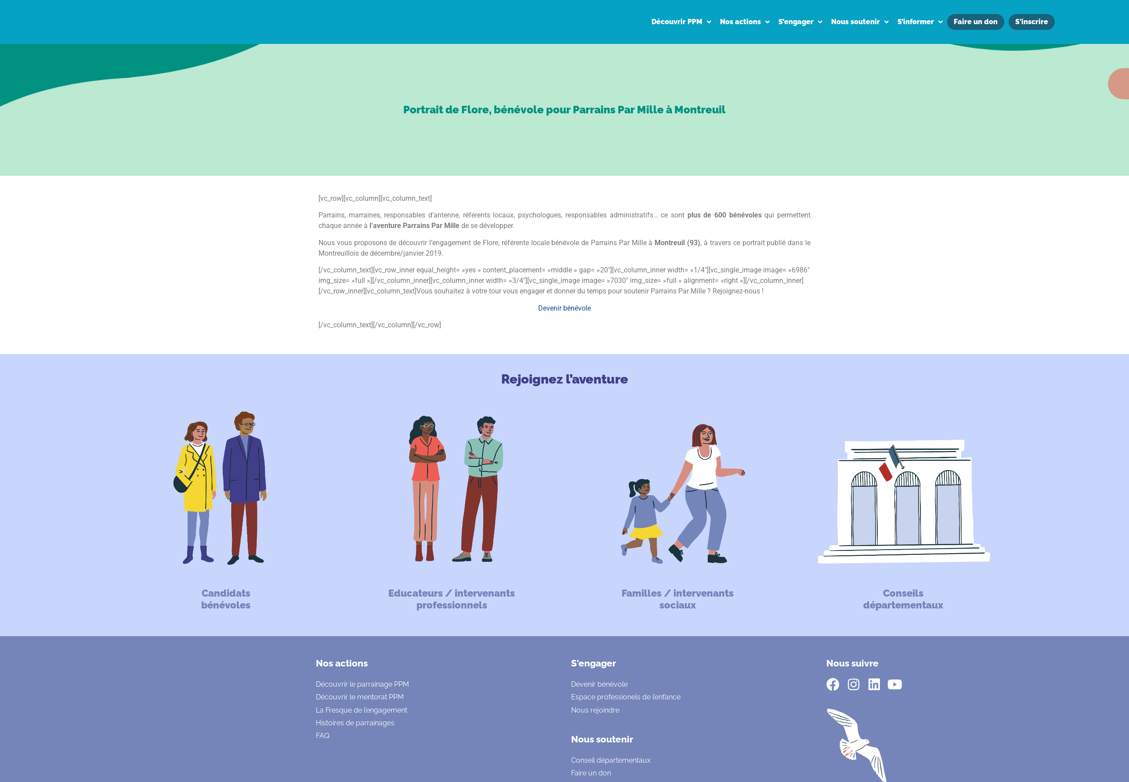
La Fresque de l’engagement (361, 710)
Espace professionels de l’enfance (625, 697)
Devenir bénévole (564, 308)
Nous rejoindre (595, 710)
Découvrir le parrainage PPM (362, 684)
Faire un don (591, 773)
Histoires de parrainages (355, 723)
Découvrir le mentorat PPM (360, 697)
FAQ (322, 735)
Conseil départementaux (611, 760)
